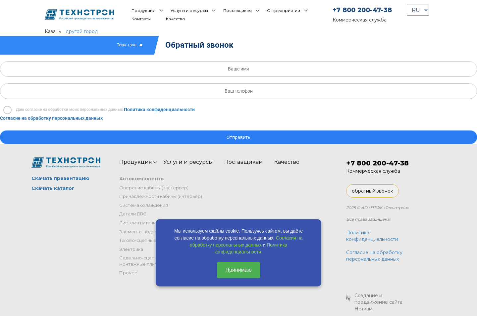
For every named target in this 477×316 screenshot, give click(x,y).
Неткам (363, 309)
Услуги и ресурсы (189, 10)
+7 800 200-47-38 (362, 10)
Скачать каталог (53, 188)
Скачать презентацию (60, 178)
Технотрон (126, 45)
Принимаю (238, 270)
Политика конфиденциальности (159, 109)
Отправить (238, 137)
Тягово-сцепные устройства (151, 240)
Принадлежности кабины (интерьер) (160, 196)
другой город (82, 31)
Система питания (138, 222)
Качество (175, 18)
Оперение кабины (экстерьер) (153, 187)
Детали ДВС (132, 213)
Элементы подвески (142, 231)
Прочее (128, 272)
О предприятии (283, 10)
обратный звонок (372, 191)
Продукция (143, 10)
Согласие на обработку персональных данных (51, 118)
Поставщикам (237, 10)
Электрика (131, 249)
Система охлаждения (143, 205)
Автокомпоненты (142, 179)
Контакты (141, 18)
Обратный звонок (199, 45)
